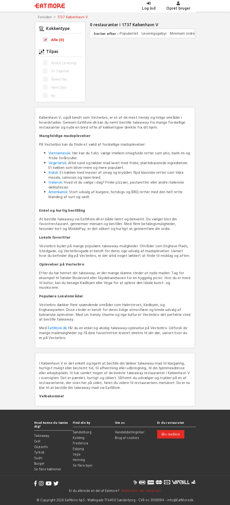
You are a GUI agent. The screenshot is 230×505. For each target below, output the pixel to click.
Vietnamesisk (59, 153)
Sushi (38, 457)
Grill (37, 441)
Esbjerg (78, 448)
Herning (79, 459)
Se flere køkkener (47, 469)
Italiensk (55, 182)
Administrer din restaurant (140, 490)
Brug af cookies (127, 437)
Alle (55, 39)
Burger (39, 463)
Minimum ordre (182, 33)
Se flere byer (83, 465)
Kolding (79, 437)
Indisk (53, 172)
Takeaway (41, 435)
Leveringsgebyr (154, 33)
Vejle (77, 454)
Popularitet (129, 33)
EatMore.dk (57, 328)
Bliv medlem (171, 434)
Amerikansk (57, 192)
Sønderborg (82, 432)
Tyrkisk (39, 452)
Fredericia (80, 443)
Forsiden (45, 17)
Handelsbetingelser (130, 432)
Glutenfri (41, 446)
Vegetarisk (57, 163)
